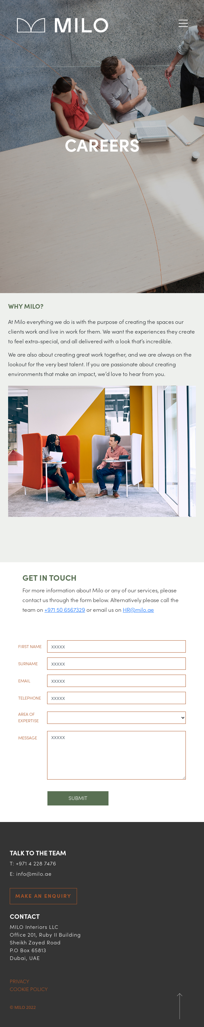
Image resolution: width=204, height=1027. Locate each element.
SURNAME (28, 663)
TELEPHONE (29, 698)
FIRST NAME (30, 646)
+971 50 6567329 (65, 610)
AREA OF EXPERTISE (28, 717)
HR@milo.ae (138, 610)
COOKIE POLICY (29, 989)
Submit (78, 798)
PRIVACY (19, 981)
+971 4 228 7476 (36, 864)
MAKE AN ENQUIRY (43, 896)
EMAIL (24, 681)
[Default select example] (116, 718)
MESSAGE (27, 738)
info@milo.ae (34, 874)
